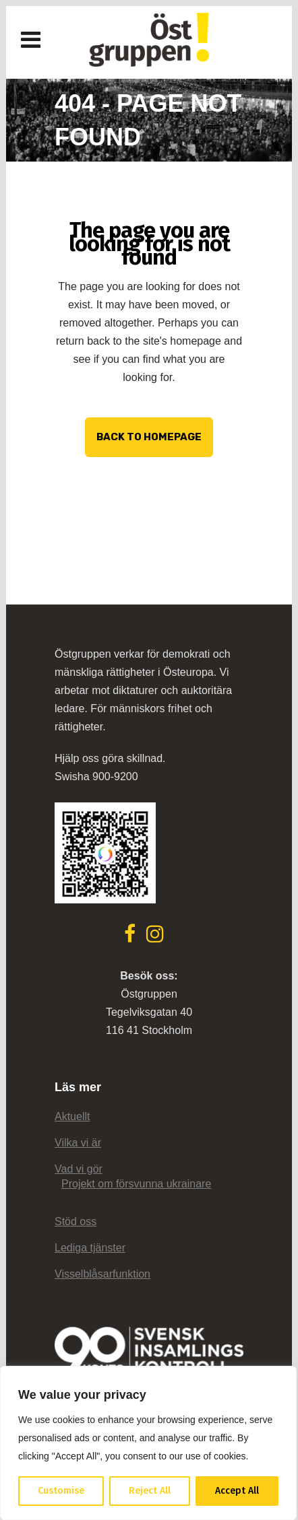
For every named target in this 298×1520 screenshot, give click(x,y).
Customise (61, 1490)
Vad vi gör (78, 1169)
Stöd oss (75, 1221)
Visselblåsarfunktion (102, 1274)
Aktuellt (72, 1116)
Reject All (150, 1490)
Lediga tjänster (90, 1247)
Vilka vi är (78, 1142)
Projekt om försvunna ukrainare (136, 1183)
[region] (148, 1443)
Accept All (237, 1490)
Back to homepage (149, 437)
